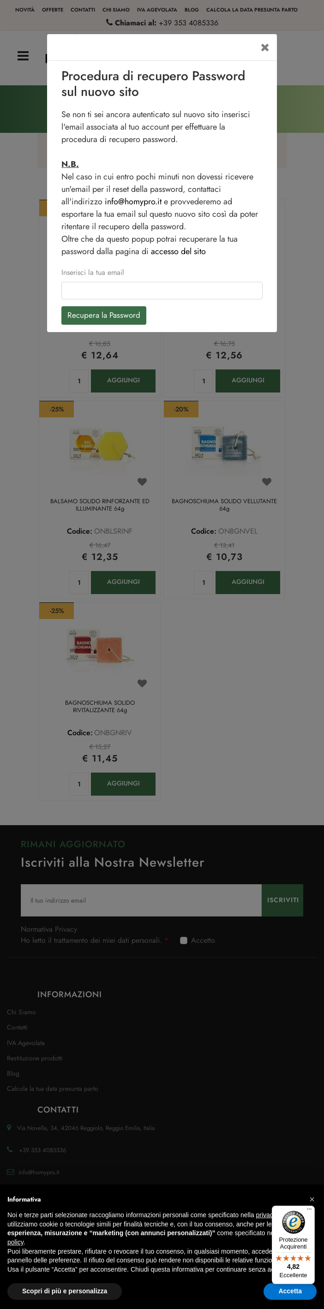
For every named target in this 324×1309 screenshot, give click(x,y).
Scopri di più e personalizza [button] (64, 1291)
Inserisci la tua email (92, 272)
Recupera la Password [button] (103, 315)
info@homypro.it (133, 202)
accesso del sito (178, 251)
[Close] (265, 47)
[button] (312, 1199)
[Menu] (309, 1211)
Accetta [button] (290, 1291)
